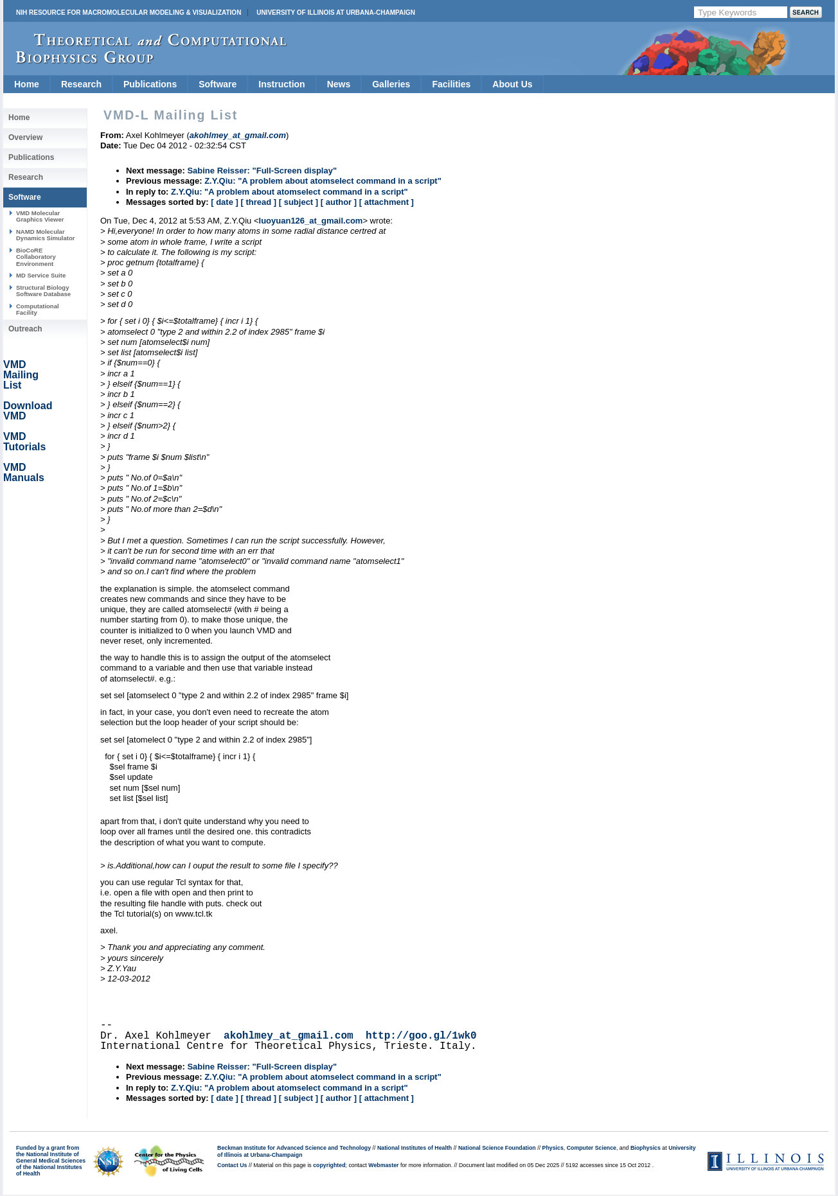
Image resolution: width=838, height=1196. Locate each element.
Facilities (451, 84)
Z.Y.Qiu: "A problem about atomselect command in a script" (322, 181)
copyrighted (329, 1165)
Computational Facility (37, 309)
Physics (553, 1148)
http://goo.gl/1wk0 (421, 1036)
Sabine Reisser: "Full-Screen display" (262, 170)
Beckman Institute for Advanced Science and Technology (294, 1148)
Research (81, 84)
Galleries (391, 84)
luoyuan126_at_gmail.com (311, 220)
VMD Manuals (23, 472)
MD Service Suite (41, 275)
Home (26, 84)
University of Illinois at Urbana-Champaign (335, 12)
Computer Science (591, 1148)
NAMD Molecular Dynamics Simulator (45, 235)
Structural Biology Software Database (43, 290)
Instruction (281, 84)
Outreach (25, 328)
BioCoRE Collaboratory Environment (36, 257)
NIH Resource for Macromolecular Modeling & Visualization (128, 12)
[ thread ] (258, 202)
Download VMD (27, 410)
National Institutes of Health (414, 1148)
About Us (512, 84)
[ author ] (339, 202)
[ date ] (224, 202)
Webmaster (383, 1165)
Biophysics (645, 1148)
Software (217, 84)
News (339, 84)
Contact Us (232, 1165)
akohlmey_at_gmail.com (288, 1036)
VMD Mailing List (21, 375)
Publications (150, 84)
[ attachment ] (386, 202)
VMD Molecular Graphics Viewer (40, 216)
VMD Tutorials (24, 441)
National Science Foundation (497, 1148)
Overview (25, 137)
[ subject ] (298, 202)
